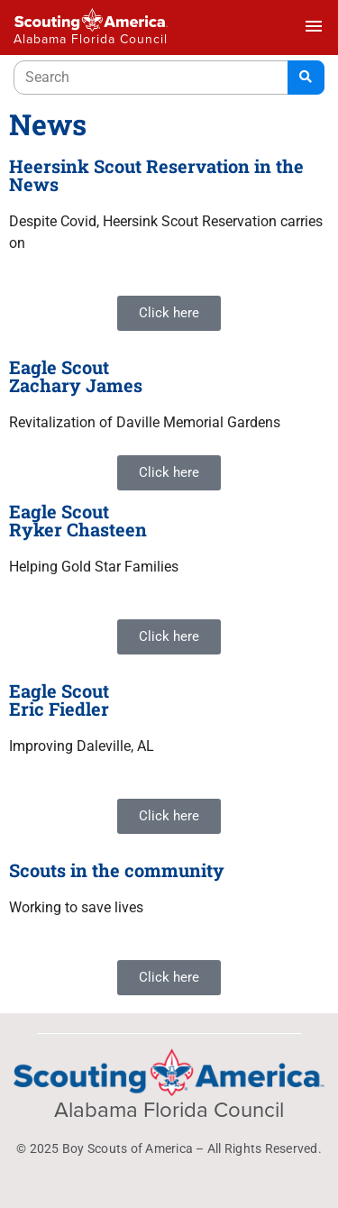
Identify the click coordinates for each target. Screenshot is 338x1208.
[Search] (306, 77)
